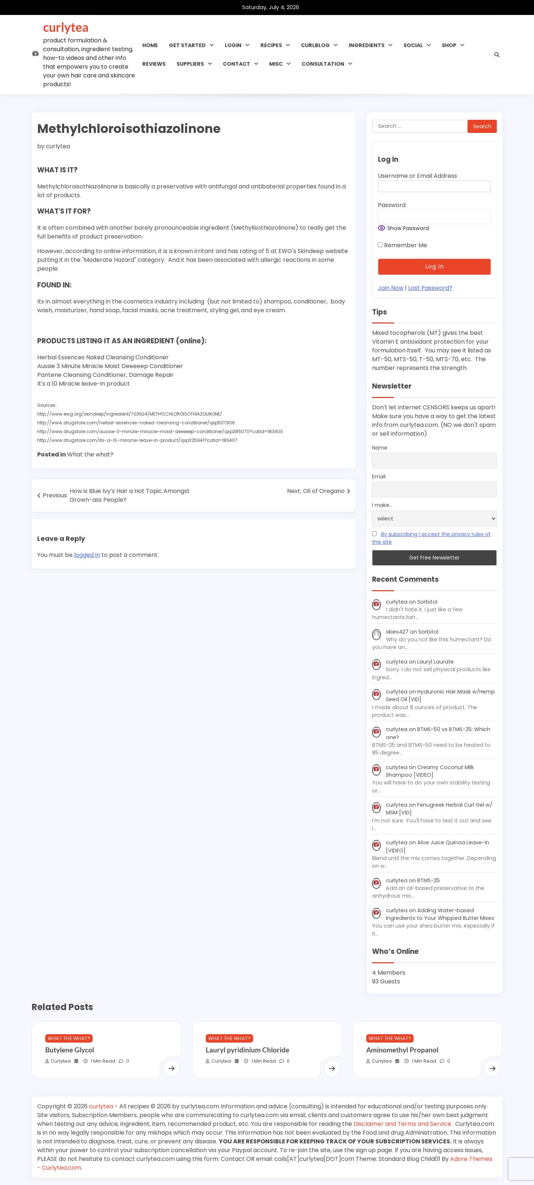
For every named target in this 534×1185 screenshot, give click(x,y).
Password (392, 205)
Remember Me (402, 245)
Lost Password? (430, 288)
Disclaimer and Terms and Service (403, 1124)
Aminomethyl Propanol (402, 1050)
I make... (382, 505)
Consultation (323, 64)
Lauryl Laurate (435, 661)
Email (379, 476)
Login (233, 45)
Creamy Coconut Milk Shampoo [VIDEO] (430, 771)
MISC (276, 64)
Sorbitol (427, 601)
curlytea (66, 27)
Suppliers (190, 64)
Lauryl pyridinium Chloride (247, 1050)
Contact (236, 64)
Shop (449, 45)
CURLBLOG (315, 45)
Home (150, 45)
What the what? (90, 454)
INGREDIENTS (366, 45)
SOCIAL (413, 45)
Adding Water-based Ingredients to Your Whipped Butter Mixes (440, 914)
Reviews (154, 64)
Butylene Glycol (69, 1050)
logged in (87, 555)
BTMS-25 (428, 880)
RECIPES (271, 45)
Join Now (390, 288)
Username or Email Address (417, 176)
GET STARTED (187, 45)
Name (379, 447)
